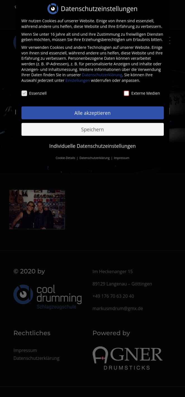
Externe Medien (142, 88)
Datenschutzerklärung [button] (95, 153)
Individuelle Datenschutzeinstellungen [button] (92, 141)
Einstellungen (78, 75)
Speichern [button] (92, 124)
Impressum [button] (121, 153)
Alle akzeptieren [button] (92, 108)
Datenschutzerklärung (102, 70)
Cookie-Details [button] (66, 153)
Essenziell (34, 88)
